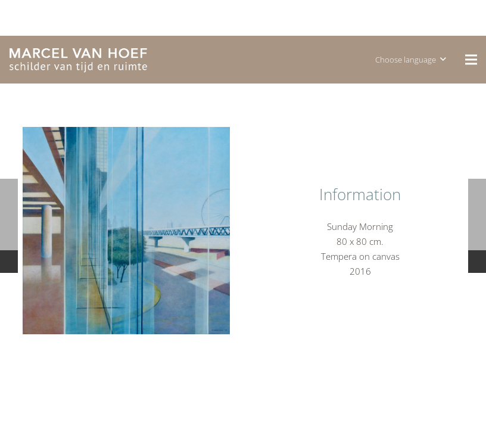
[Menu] (471, 59)
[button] (410, 59)
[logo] (78, 59)
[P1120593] (126, 230)
